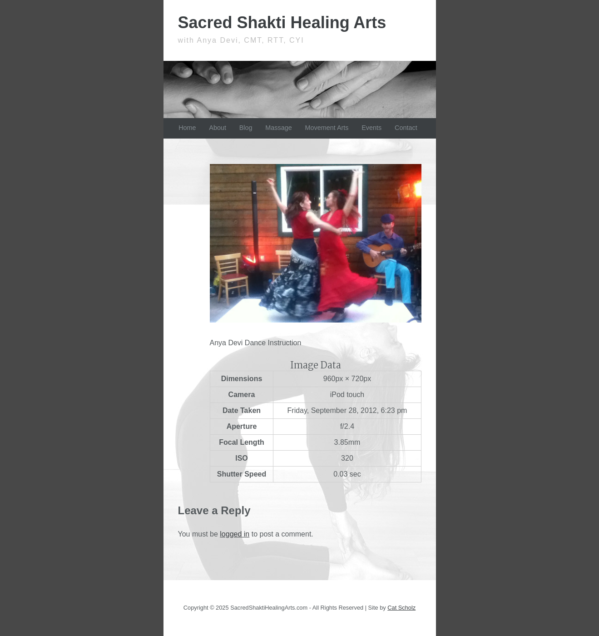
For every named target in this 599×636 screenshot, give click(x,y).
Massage (278, 127)
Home (187, 127)
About (217, 127)
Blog (245, 127)
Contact (406, 127)
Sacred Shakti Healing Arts (282, 22)
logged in (234, 534)
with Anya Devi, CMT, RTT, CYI (241, 40)
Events (371, 127)
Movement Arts (327, 127)
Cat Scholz (401, 607)
